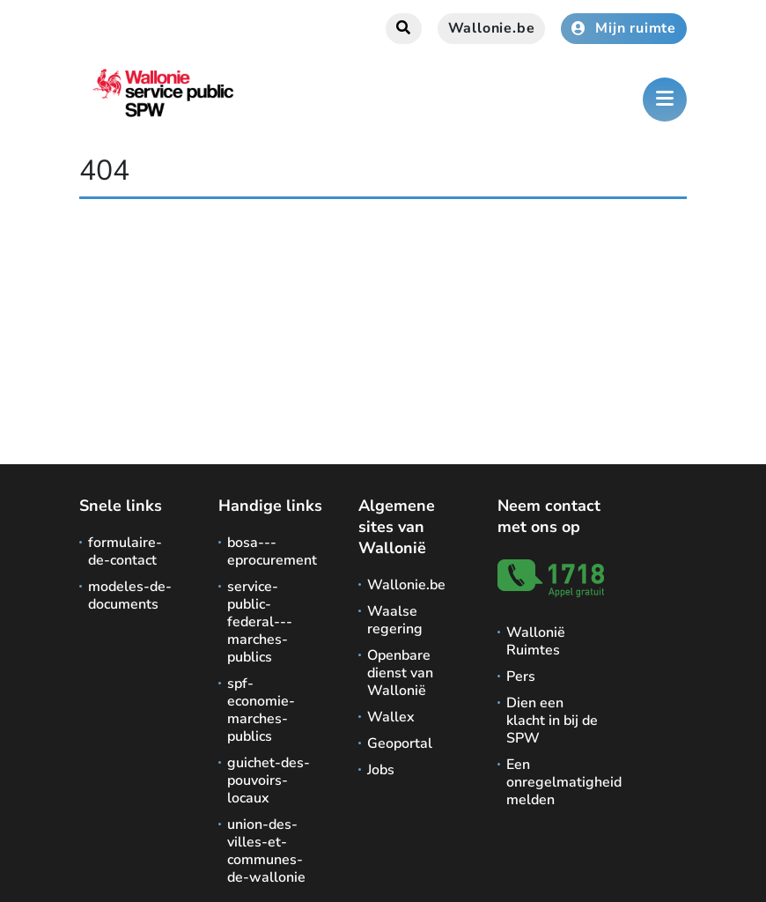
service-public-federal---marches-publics (259, 622)
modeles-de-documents (130, 595)
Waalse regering (395, 620)
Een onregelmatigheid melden (553, 782)
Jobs (380, 770)
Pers (520, 676)
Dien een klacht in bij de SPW (552, 720)
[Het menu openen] (665, 100)
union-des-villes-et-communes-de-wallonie (266, 851)
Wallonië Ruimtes (535, 641)
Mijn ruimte (623, 28)
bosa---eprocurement (272, 551)
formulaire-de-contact (125, 551)
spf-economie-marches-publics (261, 710)
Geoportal (399, 743)
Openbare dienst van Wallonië (400, 673)
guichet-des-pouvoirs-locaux (268, 780)
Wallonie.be (491, 28)
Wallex (391, 717)
